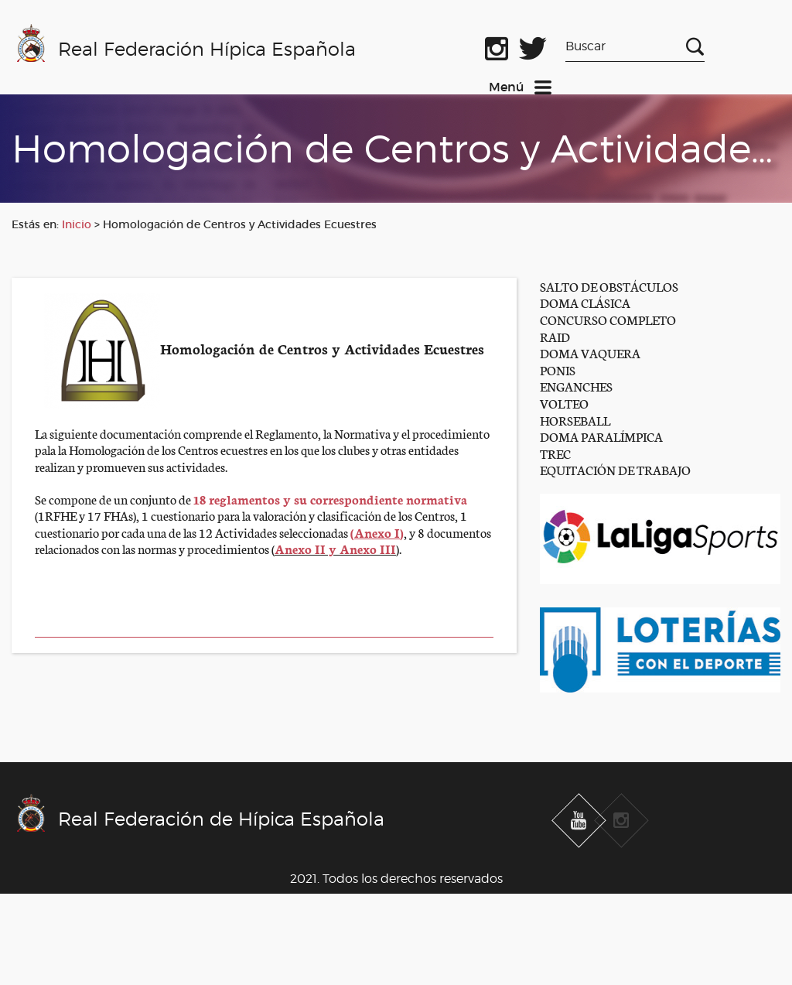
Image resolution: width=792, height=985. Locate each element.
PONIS (557, 369)
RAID (555, 336)
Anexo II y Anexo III (335, 548)
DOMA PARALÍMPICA (601, 436)
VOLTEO (564, 403)
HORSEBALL (575, 420)
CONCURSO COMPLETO (608, 319)
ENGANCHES (576, 386)
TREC (555, 453)
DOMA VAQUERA (590, 352)
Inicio (76, 224)
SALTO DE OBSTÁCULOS (609, 286)
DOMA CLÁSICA (585, 302)
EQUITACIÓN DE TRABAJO (615, 469)
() (377, 532)
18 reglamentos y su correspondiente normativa (330, 499)
